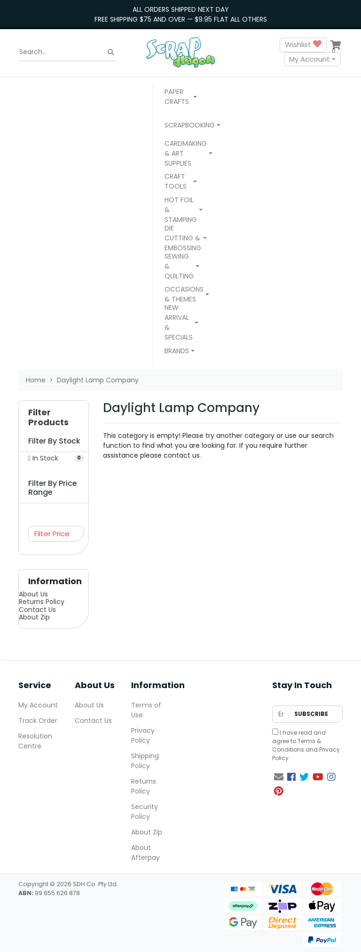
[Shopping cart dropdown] (335, 45)
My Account (309, 59)
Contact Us (37, 609)
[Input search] (67, 52)
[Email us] (278, 777)
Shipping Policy (145, 760)
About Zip (34, 617)
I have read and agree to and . (306, 745)
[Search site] (111, 52)
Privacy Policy (143, 735)
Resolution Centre (35, 741)
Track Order (37, 720)
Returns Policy (41, 601)
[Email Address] (281, 714)
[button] (181, 98)
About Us (33, 594)
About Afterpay (145, 852)
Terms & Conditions (296, 745)
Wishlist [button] (303, 45)
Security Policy (144, 811)
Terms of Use (146, 710)
